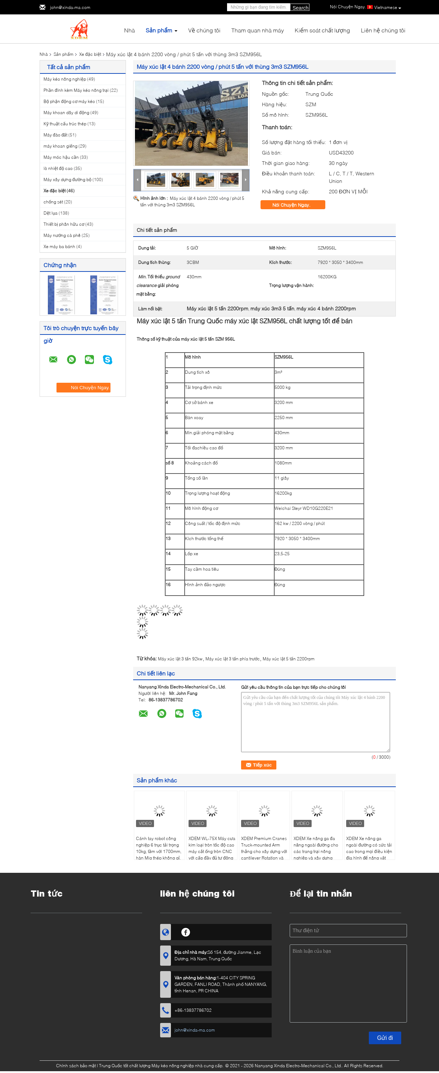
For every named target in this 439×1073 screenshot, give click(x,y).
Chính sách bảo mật (76, 1065)
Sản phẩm (159, 30)
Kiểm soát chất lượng (322, 30)
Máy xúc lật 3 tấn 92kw (180, 658)
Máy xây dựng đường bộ (67, 179)
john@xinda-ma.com (70, 7)
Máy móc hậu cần (61, 157)
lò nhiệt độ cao (58, 168)
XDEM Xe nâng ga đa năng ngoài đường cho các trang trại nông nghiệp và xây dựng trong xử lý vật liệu (316, 851)
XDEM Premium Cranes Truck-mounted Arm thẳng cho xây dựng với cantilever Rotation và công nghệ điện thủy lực (264, 855)
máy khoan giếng (60, 146)
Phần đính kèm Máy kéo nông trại (76, 90)
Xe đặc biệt (90, 54)
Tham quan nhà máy (257, 30)
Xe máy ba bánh (59, 246)
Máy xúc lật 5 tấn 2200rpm (288, 658)
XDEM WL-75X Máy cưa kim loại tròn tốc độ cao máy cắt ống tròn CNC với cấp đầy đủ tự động (212, 848)
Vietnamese (387, 7)
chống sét (53, 202)
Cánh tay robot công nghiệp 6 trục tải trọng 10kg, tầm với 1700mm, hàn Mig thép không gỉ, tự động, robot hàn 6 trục (158, 855)
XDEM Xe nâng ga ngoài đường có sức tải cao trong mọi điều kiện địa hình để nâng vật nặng (369, 851)
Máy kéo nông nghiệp (65, 79)
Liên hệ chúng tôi (383, 30)
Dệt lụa (51, 213)
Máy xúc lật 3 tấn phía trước (232, 658)
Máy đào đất (55, 135)
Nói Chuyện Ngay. (296, 204)
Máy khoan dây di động (66, 112)
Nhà (129, 30)
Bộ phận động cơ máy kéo (69, 101)
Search (300, 8)
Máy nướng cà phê (62, 235)
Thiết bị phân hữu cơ (64, 224)
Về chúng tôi (204, 30)
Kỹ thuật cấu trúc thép (65, 123)
